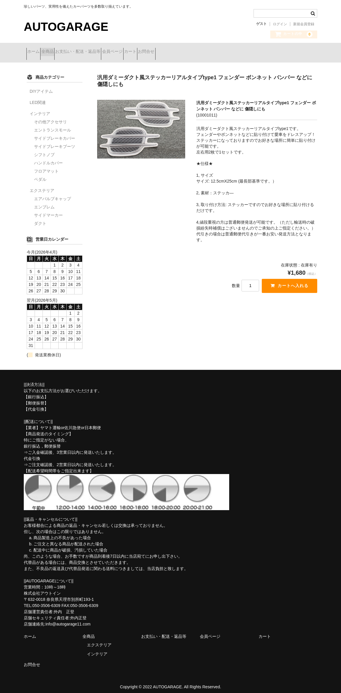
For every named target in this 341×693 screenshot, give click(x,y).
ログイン (280, 24)
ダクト (40, 219)
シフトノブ (44, 150)
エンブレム (44, 202)
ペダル (40, 175)
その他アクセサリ (50, 117)
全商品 (60, 52)
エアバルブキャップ (52, 194)
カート (174, 52)
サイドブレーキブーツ (54, 142)
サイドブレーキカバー (54, 133)
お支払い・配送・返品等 (101, 52)
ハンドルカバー (48, 158)
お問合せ (201, 52)
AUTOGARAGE (66, 26)
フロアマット (46, 166)
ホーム (36, 52)
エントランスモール (52, 125)
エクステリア (42, 186)
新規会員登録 (303, 24)
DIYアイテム (41, 87)
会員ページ (146, 52)
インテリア (40, 109)
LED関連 (38, 98)
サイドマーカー (48, 210)
